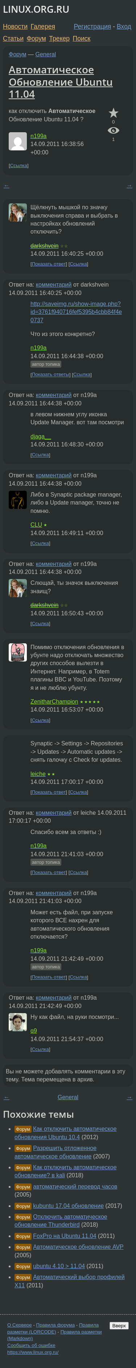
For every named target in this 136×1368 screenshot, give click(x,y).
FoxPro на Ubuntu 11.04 (64, 1236)
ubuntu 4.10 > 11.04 (59, 1266)
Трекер (59, 38)
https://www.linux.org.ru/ (32, 1352)
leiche (38, 774)
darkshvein (44, 246)
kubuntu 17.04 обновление (68, 1206)
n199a (38, 136)
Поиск (82, 38)
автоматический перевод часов (75, 1186)
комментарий (54, 285)
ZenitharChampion (54, 702)
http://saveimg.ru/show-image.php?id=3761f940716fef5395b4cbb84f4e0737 (76, 312)
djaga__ (40, 436)
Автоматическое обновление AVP (78, 1247)
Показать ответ (49, 264)
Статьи (13, 38)
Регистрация (92, 26)
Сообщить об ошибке (31, 1345)
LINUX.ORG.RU (36, 9)
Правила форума (55, 1325)
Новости (15, 26)
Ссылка (18, 165)
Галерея (43, 26)
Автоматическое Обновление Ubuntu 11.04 (61, 81)
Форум (36, 38)
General (46, 54)
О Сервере (19, 1325)
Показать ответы (50, 374)
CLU (36, 525)
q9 (33, 1031)
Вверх (119, 1325)
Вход (124, 26)
